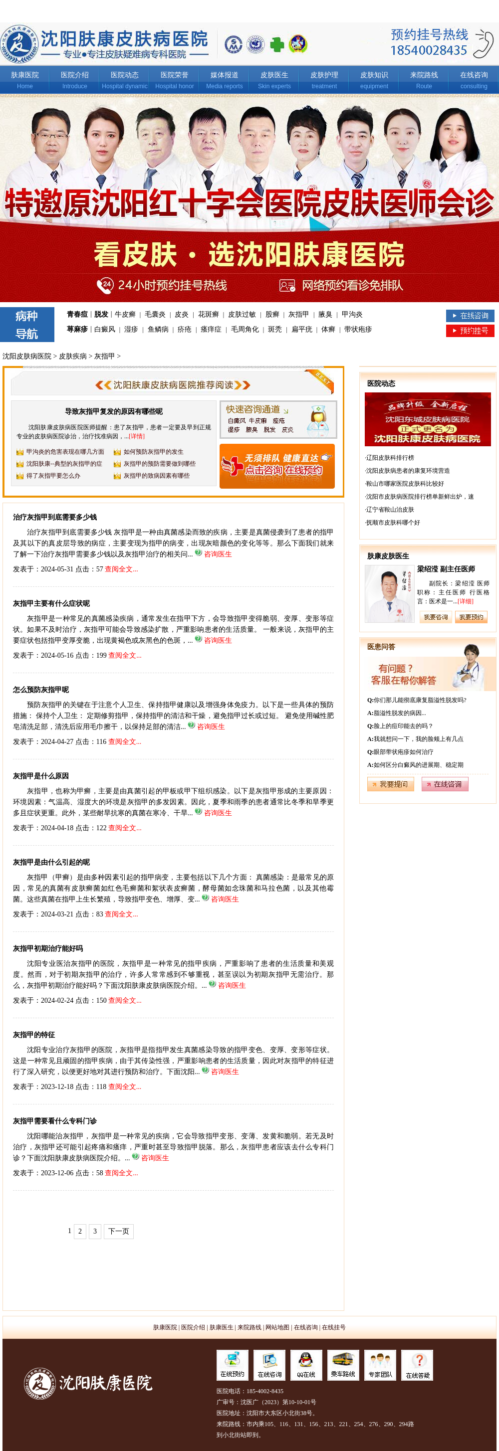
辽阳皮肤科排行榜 (390, 457)
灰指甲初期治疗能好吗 (48, 948)
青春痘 (77, 314)
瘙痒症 (211, 329)
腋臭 (325, 314)
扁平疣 (301, 329)
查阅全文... (121, 569)
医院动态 (125, 75)
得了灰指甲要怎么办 (53, 475)
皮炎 (182, 314)
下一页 (118, 1231)
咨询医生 (218, 554)
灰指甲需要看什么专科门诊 (55, 1121)
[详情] (137, 436)
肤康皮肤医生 (388, 556)
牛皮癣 (125, 314)
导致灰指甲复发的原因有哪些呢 (114, 411)
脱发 (101, 314)
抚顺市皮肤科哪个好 (393, 522)
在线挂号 (334, 1327)
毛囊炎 (155, 314)
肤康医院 (25, 75)
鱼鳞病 (158, 329)
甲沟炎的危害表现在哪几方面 (65, 451)
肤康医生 (222, 1327)
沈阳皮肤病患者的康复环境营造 (408, 470)
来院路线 (424, 75)
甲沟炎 (352, 314)
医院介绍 (75, 75)
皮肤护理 (324, 75)
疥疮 (185, 329)
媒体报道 (225, 75)
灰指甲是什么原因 (41, 776)
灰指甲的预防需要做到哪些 (160, 463)
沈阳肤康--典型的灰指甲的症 (64, 463)
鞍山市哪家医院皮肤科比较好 (405, 483)
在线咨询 (474, 75)
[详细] (466, 601)
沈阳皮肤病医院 (26, 356)
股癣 (272, 314)
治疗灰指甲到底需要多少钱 (55, 517)
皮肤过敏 (242, 314)
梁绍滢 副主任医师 (446, 569)
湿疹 (131, 329)
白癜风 (104, 329)
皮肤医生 (274, 75)
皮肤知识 (374, 75)
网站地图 (277, 1327)
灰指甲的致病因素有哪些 (157, 475)
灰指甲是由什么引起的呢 (51, 862)
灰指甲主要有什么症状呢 (51, 603)
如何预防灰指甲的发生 (154, 451)
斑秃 (275, 329)
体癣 (328, 329)
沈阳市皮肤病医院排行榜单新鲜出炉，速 (420, 496)
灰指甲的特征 (34, 1035)
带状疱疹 (358, 329)
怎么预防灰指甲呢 (41, 690)
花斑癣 (208, 314)
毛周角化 (245, 329)
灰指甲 (298, 314)
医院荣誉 (175, 75)
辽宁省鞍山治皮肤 (390, 509)
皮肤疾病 (73, 356)
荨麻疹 (77, 329)
